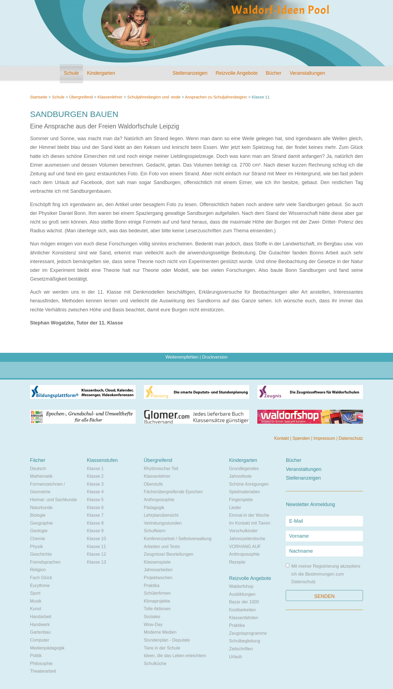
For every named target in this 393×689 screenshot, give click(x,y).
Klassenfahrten (243, 617)
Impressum (325, 438)
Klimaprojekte (157, 601)
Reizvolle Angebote (237, 73)
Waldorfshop (241, 586)
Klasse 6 (95, 507)
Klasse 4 (95, 491)
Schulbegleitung (244, 641)
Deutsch (38, 468)
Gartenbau (40, 632)
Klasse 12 (96, 554)
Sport (35, 593)
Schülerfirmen (157, 593)
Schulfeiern (155, 530)
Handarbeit (40, 616)
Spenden (302, 438)
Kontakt (282, 438)
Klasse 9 (95, 530)
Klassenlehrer (110, 97)
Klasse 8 (95, 523)
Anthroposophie (159, 499)
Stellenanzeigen (189, 73)
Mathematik (41, 476)
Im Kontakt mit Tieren (249, 523)
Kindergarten (101, 73)
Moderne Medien (160, 632)
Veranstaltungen (307, 73)
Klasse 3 (95, 484)
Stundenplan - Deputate (167, 640)
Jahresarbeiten (158, 569)
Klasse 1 (95, 468)
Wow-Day (153, 624)
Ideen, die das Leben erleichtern (175, 655)
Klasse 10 (96, 538)
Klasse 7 (95, 515)
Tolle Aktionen (157, 608)
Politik (36, 655)
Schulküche (155, 663)
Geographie (41, 523)
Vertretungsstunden (163, 523)
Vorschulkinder (243, 530)
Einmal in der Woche (249, 515)
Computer (39, 640)
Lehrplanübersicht (161, 515)
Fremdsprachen (45, 562)
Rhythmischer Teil (161, 468)
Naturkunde (41, 507)
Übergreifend (81, 97)
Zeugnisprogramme (248, 633)
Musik (35, 601)
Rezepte (237, 562)
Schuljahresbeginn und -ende (153, 97)
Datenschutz (351, 438)
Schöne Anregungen (249, 484)
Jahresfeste (240, 476)
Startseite (38, 97)
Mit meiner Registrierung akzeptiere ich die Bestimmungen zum (323, 574)
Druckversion (214, 357)
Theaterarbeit (43, 671)
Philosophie (41, 663)
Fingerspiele (241, 499)
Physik (36, 546)
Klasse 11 (96, 546)
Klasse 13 (96, 562)
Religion (38, 569)
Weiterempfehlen (181, 357)
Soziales (152, 616)
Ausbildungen (242, 594)
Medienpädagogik (47, 648)
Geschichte (41, 554)
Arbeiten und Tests (162, 546)
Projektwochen (158, 577)
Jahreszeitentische (247, 538)
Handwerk (40, 624)
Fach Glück (41, 577)
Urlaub (235, 656)
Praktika (152, 585)
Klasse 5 (95, 499)
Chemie (37, 538)
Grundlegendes (244, 468)
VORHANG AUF (245, 546)
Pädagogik (154, 507)
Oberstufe (153, 484)
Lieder (235, 507)
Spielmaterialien (244, 491)
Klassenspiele (157, 562)
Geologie (38, 530)
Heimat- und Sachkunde (53, 499)
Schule (71, 73)
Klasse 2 (95, 476)
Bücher (273, 73)
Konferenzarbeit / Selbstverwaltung (178, 538)
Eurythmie (40, 585)
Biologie (38, 515)
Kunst (35, 608)
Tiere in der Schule (162, 648)
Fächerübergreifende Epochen (173, 491)
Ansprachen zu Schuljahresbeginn (216, 97)
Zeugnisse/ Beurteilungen (168, 554)
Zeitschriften (241, 648)
